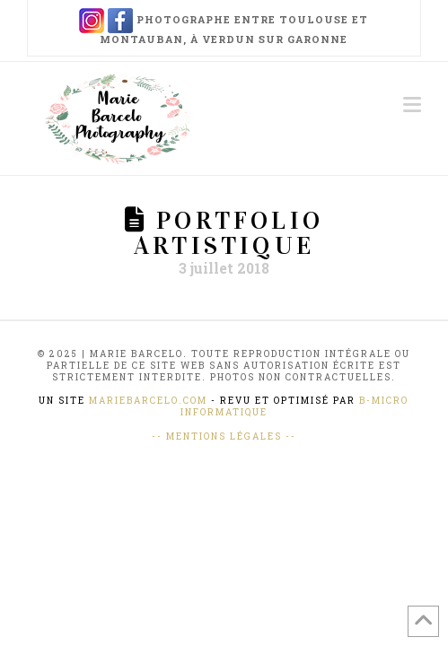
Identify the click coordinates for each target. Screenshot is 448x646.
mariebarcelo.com (148, 400)
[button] (412, 104)
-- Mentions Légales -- (224, 436)
